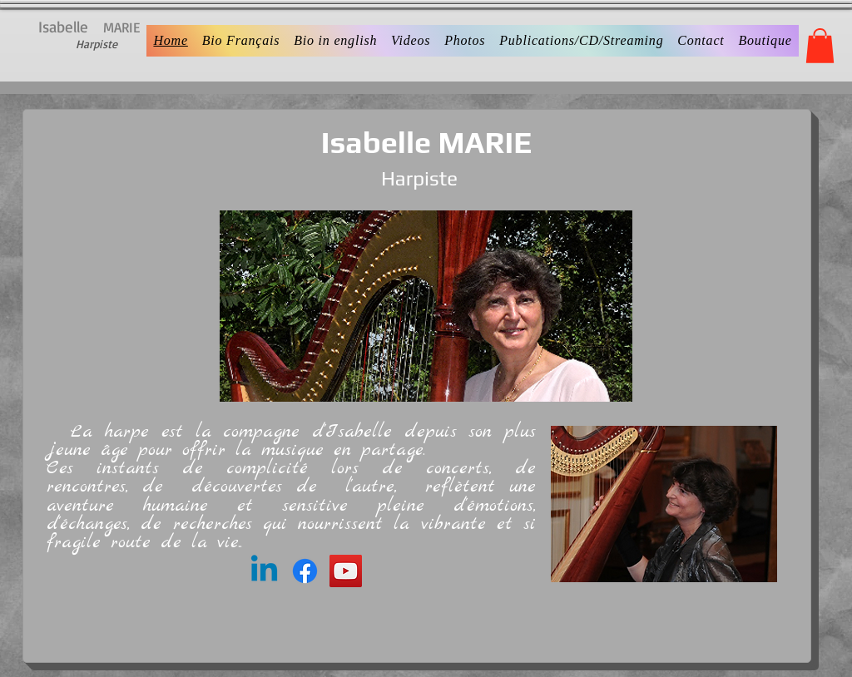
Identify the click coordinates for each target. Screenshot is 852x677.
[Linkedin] (264, 571)
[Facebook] (305, 571)
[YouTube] (345, 571)
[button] (820, 45)
